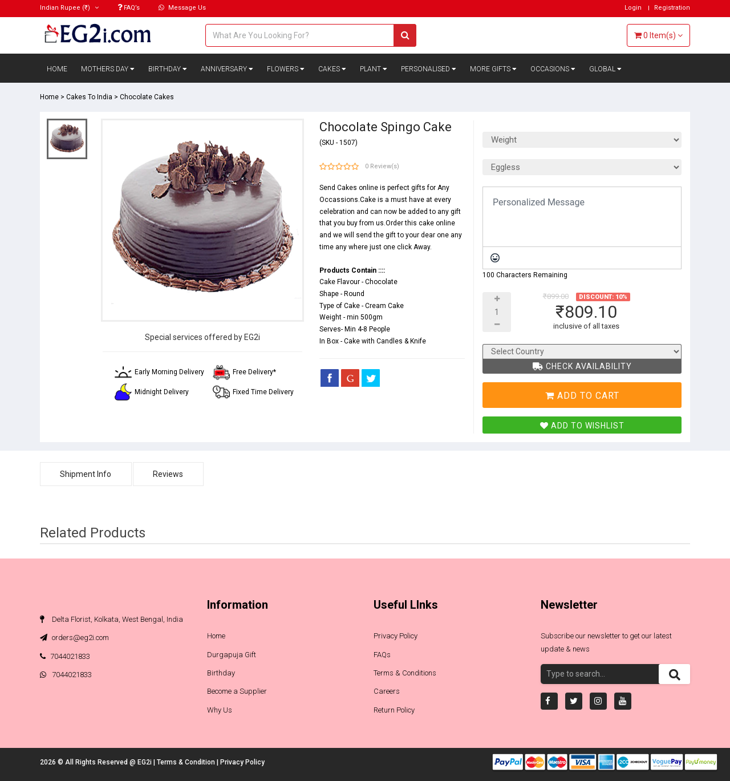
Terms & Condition (187, 762)
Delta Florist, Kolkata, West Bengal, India (111, 619)
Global (605, 69)
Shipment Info (86, 474)
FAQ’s (128, 7)
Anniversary (227, 69)
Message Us (182, 7)
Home (57, 69)
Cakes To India (89, 97)
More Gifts (493, 69)
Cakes (332, 69)
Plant (373, 69)
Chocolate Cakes (147, 97)
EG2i (145, 762)
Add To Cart (582, 395)
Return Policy (394, 710)
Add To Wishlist (582, 425)
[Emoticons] (495, 258)
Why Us (219, 710)
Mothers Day (108, 69)
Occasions (552, 69)
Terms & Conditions (405, 673)
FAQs (382, 654)
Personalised (428, 69)
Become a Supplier (237, 691)
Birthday (167, 69)
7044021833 (65, 656)
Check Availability (582, 366)
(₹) (69, 7)
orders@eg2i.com (74, 637)
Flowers (286, 69)
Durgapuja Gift (231, 654)
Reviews (169, 474)
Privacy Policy (395, 636)
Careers (387, 691)
